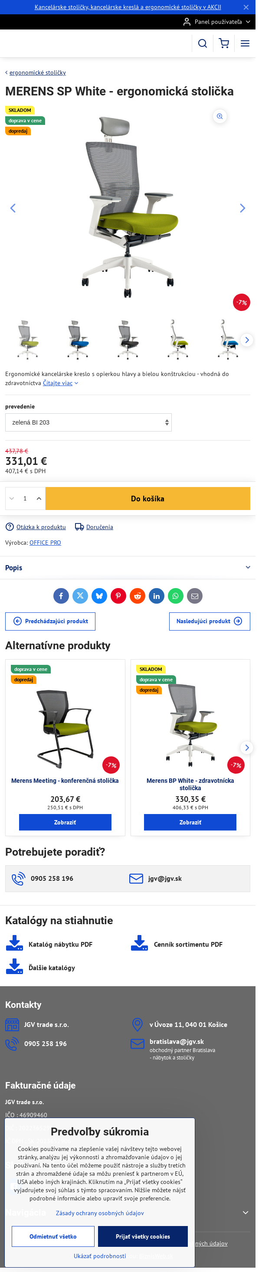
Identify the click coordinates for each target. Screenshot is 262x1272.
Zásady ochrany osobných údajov (100, 1218)
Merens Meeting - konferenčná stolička (65, 780)
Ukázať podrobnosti (100, 1261)
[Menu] (245, 43)
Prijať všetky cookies (143, 1242)
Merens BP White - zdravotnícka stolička (190, 784)
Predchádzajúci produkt (50, 621)
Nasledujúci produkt (209, 621)
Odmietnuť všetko (53, 1242)
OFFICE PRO (45, 542)
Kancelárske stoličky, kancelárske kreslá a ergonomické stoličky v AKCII (128, 7)
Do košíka (147, 499)
